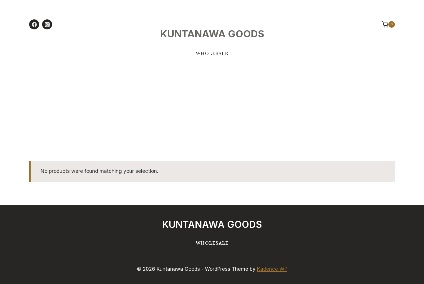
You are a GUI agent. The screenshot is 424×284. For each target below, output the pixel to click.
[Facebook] (34, 24)
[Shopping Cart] (385, 24)
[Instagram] (47, 24)
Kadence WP (272, 269)
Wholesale (212, 53)
